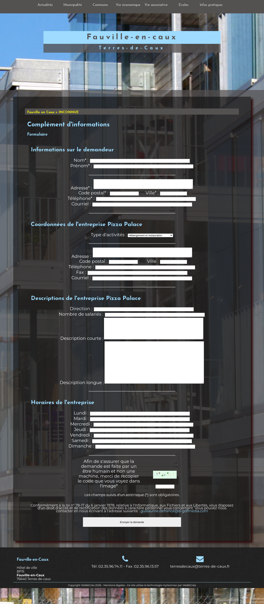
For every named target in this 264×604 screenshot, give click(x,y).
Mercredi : (81, 440)
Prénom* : (81, 165)
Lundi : (81, 429)
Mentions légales (114, 601)
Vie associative (156, 5)
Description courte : (81, 346)
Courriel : (81, 205)
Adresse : (81, 260)
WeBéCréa (87, 601)
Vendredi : (81, 451)
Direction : (81, 312)
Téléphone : (81, 270)
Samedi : (81, 456)
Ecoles (183, 5)
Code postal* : (93, 194)
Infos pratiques (211, 5)
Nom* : (81, 160)
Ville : (152, 265)
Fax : (81, 276)
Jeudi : (81, 445)
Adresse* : (81, 189)
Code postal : (93, 265)
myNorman (170, 601)
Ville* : (152, 194)
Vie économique (128, 5)
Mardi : (81, 434)
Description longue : (82, 398)
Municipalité (72, 5)
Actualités (45, 5)
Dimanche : (81, 462)
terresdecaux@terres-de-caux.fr (200, 582)
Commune (100, 5)
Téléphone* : (81, 200)
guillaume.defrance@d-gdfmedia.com (174, 527)
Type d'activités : (109, 236)
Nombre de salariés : (81, 317)
